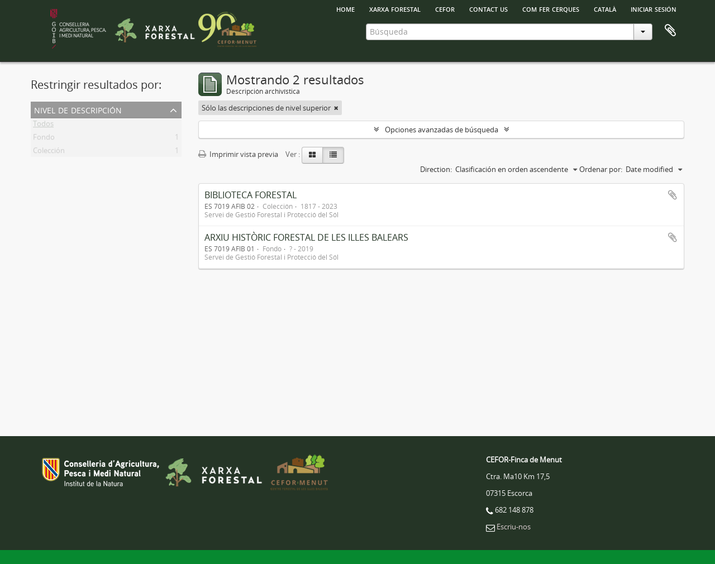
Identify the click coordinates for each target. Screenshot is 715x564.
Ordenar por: (600, 169)
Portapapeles (670, 31)
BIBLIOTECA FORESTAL (250, 195)
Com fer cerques (550, 8)
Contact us (488, 8)
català (605, 8)
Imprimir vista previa (238, 154)
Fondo (44, 139)
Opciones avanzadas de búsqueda (441, 130)
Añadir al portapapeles (672, 194)
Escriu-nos (514, 527)
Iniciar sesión (653, 8)
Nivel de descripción (78, 109)
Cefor (445, 8)
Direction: (436, 169)
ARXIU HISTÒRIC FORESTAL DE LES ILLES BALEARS (306, 237)
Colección (49, 152)
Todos (43, 126)
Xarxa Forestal (395, 8)
